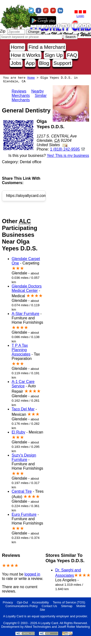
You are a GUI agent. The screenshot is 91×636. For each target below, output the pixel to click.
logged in (32, 574)
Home (17, 47)
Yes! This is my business (68, 155)
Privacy (8, 602)
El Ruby (18, 432)
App (30, 63)
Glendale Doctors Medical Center (27, 288)
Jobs (16, 63)
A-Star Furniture (25, 314)
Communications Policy (21, 606)
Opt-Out (22, 602)
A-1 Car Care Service (23, 384)
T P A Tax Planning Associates (21, 349)
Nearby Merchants (28, 93)
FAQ (72, 55)
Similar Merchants (29, 97)
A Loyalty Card (48, 623)
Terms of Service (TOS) (69, 602)
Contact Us (49, 606)
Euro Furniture (24, 514)
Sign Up (54, 55)
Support (62, 63)
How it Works (25, 55)
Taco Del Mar (23, 409)
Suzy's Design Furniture (24, 457)
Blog (44, 63)
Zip (2, 31)
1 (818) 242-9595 (65, 149)
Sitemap (67, 606)
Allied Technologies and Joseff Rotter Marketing (57, 626)
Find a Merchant (47, 47)
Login (80, 16)
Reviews (19, 91)
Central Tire (22, 491)
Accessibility (40, 602)
